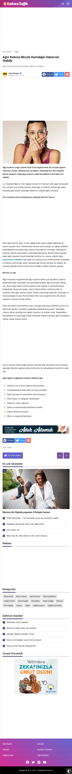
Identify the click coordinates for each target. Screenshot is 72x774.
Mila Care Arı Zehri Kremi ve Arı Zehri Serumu (26, 536)
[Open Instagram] (38, 762)
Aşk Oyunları (35, 596)
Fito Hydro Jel (12, 530)
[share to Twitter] (59, 74)
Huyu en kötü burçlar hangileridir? (21, 646)
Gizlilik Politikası (44, 749)
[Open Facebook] (27, 762)
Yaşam (19, 605)
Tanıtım (6, 749)
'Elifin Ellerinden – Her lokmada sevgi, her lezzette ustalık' (32, 518)
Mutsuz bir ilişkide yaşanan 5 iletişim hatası (26, 512)
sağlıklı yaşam (38, 605)
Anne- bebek (21, 596)
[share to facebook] (48, 74)
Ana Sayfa (7, 744)
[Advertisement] (36, 29)
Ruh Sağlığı (8, 605)
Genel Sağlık (23, 601)
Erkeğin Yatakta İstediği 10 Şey (20, 634)
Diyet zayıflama (49, 596)
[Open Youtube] (44, 762)
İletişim (40, 744)
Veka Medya (15, 73)
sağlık (9, 447)
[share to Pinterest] (67, 74)
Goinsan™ (49, 770)
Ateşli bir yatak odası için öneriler (21, 628)
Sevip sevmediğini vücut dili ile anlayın (23, 640)
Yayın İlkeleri (43, 755)
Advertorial (8, 596)
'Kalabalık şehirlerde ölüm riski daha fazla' (25, 524)
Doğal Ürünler (9, 601)
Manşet (60, 601)
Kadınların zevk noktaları (17, 622)
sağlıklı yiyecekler (55, 605)
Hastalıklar (35, 601)
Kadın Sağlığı (48, 601)
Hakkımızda (8, 755)
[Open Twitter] (33, 762)
